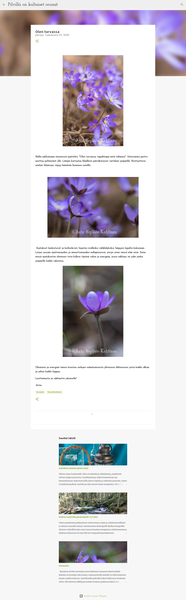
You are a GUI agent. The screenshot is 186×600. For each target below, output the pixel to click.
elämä (40, 392)
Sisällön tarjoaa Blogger (93, 596)
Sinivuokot (64, 566)
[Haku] (61, 4)
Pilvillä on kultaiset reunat (33, 4)
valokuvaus (54, 392)
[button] (37, 41)
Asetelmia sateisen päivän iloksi (73, 468)
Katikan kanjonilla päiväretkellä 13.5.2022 (78, 517)
